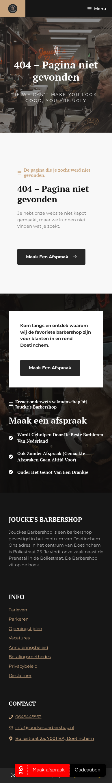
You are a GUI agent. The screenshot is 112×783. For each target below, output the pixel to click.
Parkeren (19, 619)
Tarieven (18, 610)
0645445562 (28, 716)
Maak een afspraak (50, 367)
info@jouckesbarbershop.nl (44, 727)
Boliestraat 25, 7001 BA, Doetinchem (54, 738)
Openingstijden (25, 628)
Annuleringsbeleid (28, 647)
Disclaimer (20, 675)
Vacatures (19, 638)
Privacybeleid (23, 666)
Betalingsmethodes (30, 656)
